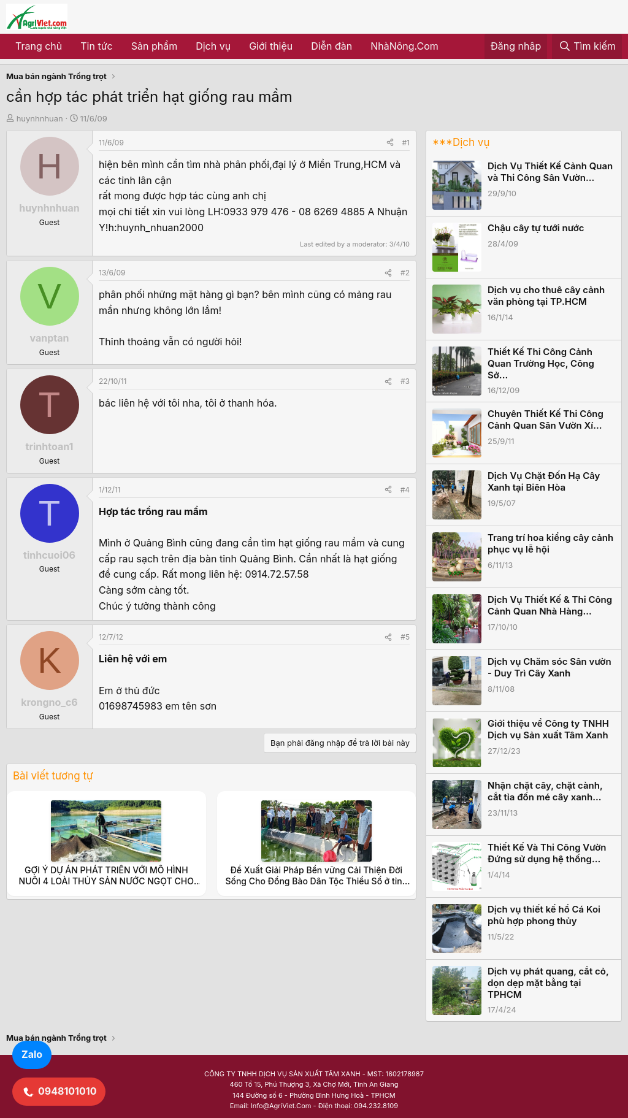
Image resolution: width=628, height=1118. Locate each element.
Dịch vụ (213, 46)
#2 (405, 272)
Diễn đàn (331, 46)
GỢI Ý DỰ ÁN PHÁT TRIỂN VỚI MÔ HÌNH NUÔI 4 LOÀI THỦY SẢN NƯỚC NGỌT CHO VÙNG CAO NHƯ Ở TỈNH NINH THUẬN (106, 881)
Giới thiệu (271, 46)
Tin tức (96, 46)
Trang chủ (38, 46)
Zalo (31, 1054)
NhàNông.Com (404, 46)
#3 (405, 381)
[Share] (390, 142)
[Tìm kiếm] (587, 46)
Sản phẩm (154, 46)
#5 (405, 636)
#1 (406, 142)
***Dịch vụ (460, 142)
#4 (405, 489)
